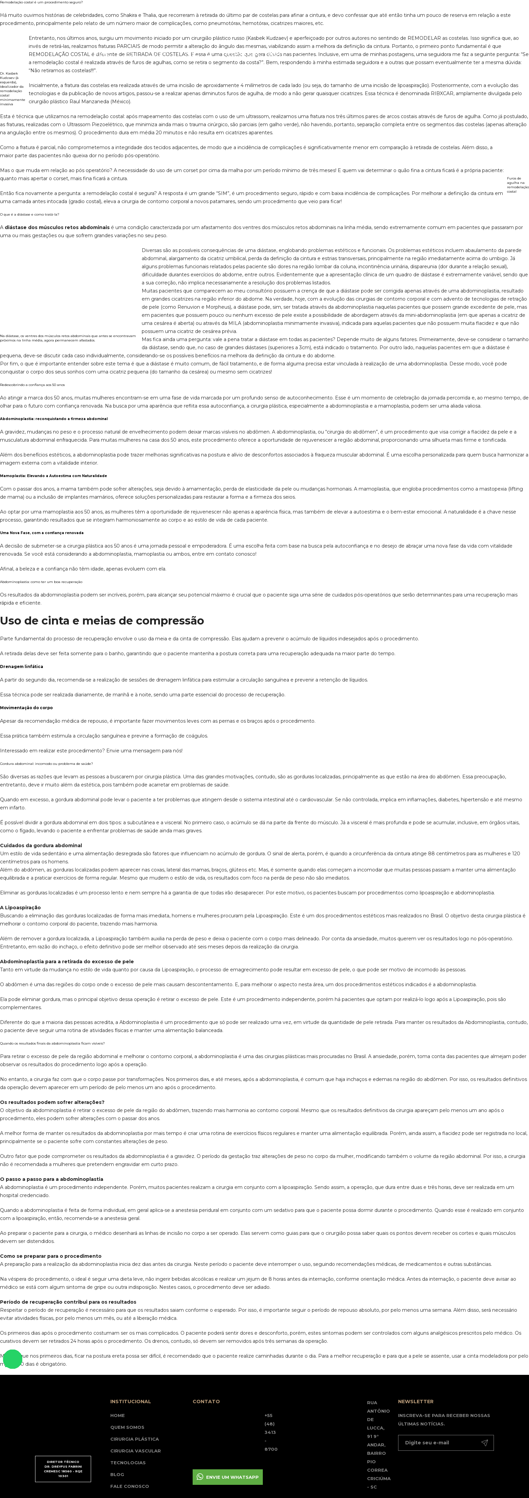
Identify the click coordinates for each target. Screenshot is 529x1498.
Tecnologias (242, 54)
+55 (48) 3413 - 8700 (271, 1432)
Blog (275, 54)
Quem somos (127, 1427)
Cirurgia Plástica (134, 1439)
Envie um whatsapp (232, 1477)
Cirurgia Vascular (135, 1450)
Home (102, 54)
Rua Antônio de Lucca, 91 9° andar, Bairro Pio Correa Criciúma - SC (379, 1445)
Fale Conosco (129, 1486)
